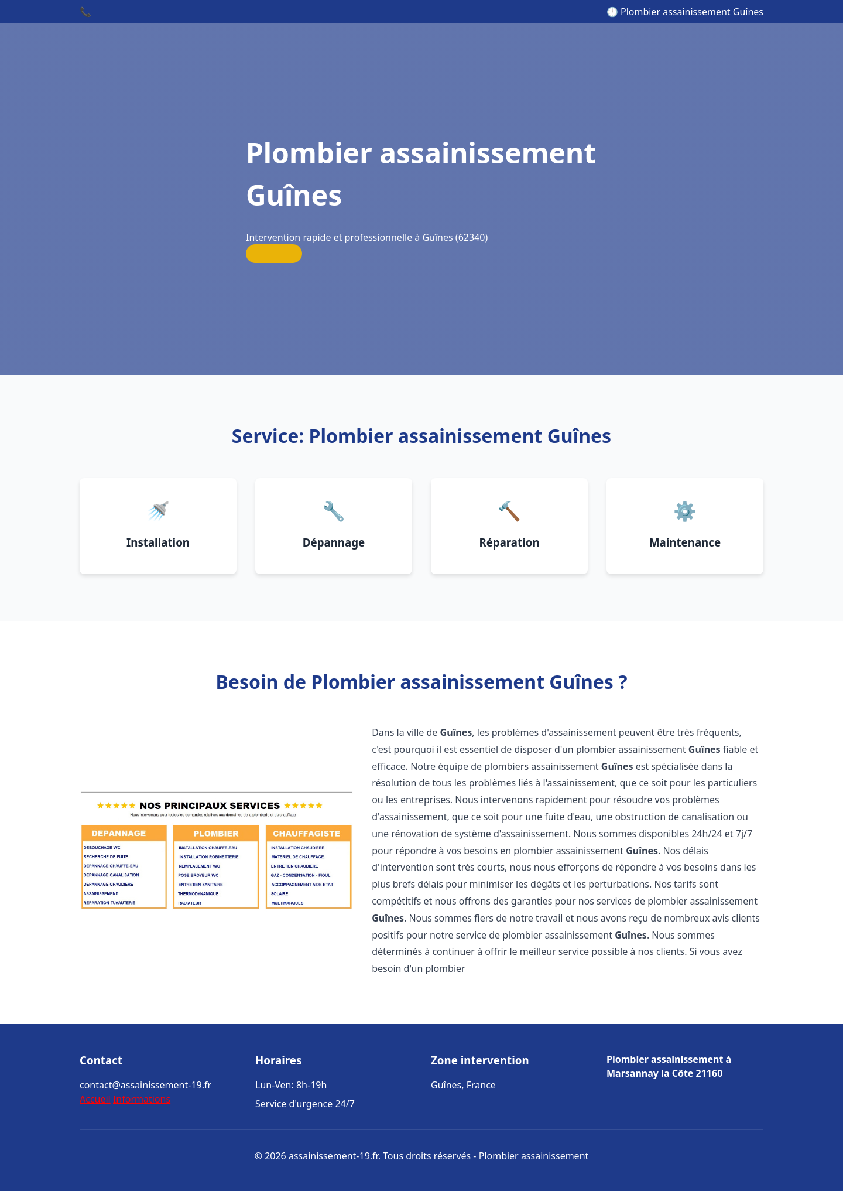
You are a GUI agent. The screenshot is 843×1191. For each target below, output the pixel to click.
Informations (141, 1099)
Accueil (95, 1099)
